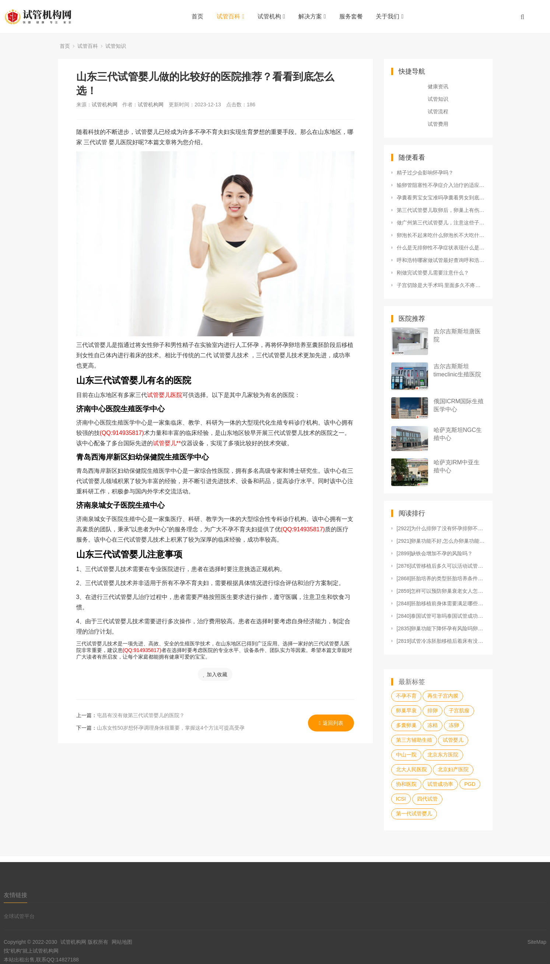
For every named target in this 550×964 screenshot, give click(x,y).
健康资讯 (438, 86)
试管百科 (230, 16)
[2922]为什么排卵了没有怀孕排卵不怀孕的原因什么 (441, 528)
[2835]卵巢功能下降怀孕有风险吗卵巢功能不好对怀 (441, 628)
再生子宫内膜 (442, 696)
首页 (197, 16)
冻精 (432, 725)
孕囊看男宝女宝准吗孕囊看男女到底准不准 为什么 (441, 198)
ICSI (401, 799)
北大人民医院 (411, 769)
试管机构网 (105, 104)
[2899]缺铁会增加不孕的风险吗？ (435, 553)
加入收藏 (215, 674)
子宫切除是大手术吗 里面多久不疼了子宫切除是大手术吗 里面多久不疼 (441, 285)
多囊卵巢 (406, 725)
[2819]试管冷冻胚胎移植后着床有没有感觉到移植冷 (441, 641)
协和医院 (406, 784)
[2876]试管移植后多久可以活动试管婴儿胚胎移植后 (441, 566)
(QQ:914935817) (122, 433)
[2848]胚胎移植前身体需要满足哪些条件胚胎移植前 (441, 603)
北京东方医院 (442, 755)
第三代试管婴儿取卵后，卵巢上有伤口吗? (441, 210)
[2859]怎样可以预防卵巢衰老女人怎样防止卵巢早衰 (441, 591)
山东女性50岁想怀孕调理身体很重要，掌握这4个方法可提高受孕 (171, 728)
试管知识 (115, 46)
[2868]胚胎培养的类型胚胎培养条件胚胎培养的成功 (441, 578)
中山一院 (406, 755)
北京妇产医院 (453, 769)
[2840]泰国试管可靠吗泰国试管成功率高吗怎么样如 (441, 616)
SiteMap (537, 942)
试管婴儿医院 (164, 395)
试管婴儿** (167, 443)
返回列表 (331, 723)
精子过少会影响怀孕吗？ (425, 173)
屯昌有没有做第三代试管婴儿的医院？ (141, 715)
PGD (469, 784)
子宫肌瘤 (459, 710)
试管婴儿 (453, 740)
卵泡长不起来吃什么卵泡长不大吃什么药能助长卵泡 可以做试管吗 (441, 235)
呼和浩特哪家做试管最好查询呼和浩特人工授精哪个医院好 (441, 260)
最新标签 (412, 681)
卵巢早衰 (406, 710)
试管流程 (438, 111)
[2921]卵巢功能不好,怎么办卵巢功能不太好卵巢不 (441, 541)
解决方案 (312, 16)
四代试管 (427, 799)
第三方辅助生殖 (414, 740)
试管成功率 (440, 784)
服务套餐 (351, 16)
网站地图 (122, 942)
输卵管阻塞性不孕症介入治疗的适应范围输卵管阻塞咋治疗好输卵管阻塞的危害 (441, 185)
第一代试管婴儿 (414, 813)
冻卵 (454, 725)
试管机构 (271, 16)
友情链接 (15, 895)
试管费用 (438, 124)
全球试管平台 (19, 916)
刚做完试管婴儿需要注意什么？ (433, 273)
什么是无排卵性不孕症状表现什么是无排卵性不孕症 (441, 248)
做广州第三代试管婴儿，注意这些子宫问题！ (441, 223)
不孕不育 (406, 696)
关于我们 (389, 16)
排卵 (432, 710)
